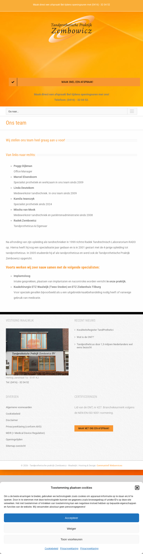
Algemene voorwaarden (19, 407)
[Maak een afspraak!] (74, 82)
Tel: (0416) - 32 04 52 (17, 382)
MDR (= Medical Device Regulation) (25, 433)
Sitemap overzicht (16, 445)
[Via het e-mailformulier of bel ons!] (93, 428)
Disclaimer (12, 420)
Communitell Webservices (109, 465)
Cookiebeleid (51, 548)
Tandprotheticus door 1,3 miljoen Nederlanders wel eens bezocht (105, 346)
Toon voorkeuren (71, 539)
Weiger (71, 528)
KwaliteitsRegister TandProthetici (95, 329)
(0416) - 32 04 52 (101, 4)
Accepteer (71, 517)
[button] (137, 488)
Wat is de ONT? (85, 337)
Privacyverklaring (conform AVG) (24, 426)
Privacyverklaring (69, 548)
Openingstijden (14, 439)
